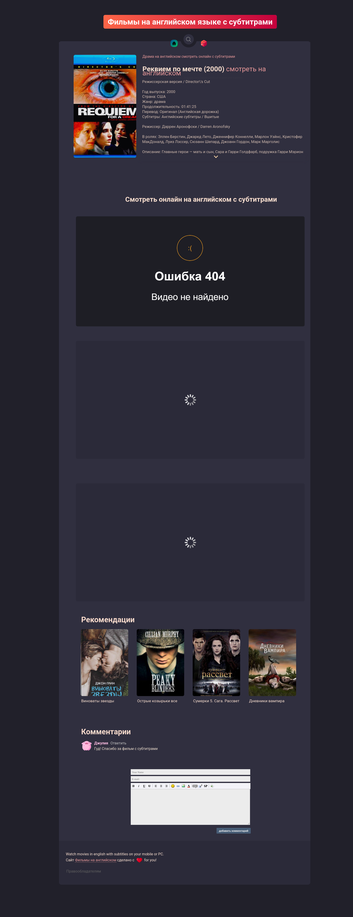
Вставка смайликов (172, 786)
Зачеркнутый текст (149, 786)
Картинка (183, 786)
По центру (161, 786)
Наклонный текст (139, 786)
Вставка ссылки (178, 786)
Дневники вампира (266, 701)
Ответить (118, 743)
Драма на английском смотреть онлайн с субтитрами (188, 56)
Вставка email (212, 786)
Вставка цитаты (200, 786)
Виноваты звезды (97, 701)
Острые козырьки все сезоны (157, 701)
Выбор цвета (188, 786)
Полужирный (133, 786)
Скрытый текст (195, 786)
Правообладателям (83, 871)
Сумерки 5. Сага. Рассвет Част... (216, 701)
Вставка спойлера (205, 786)
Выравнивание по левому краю (155, 786)
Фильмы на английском (95, 860)
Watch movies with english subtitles (162, 77)
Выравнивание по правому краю (166, 786)
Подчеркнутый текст (144, 786)
